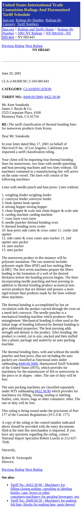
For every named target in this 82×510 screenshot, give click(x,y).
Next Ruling (34, 46)
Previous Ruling (13, 46)
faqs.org (8, 20)
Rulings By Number (30, 20)
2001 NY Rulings (30, 33)
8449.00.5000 (33, 97)
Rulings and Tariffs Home (36, 29)
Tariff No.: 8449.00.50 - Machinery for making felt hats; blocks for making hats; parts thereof (43, 502)
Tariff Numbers (28, 24)
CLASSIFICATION (37, 89)
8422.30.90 (52, 97)
